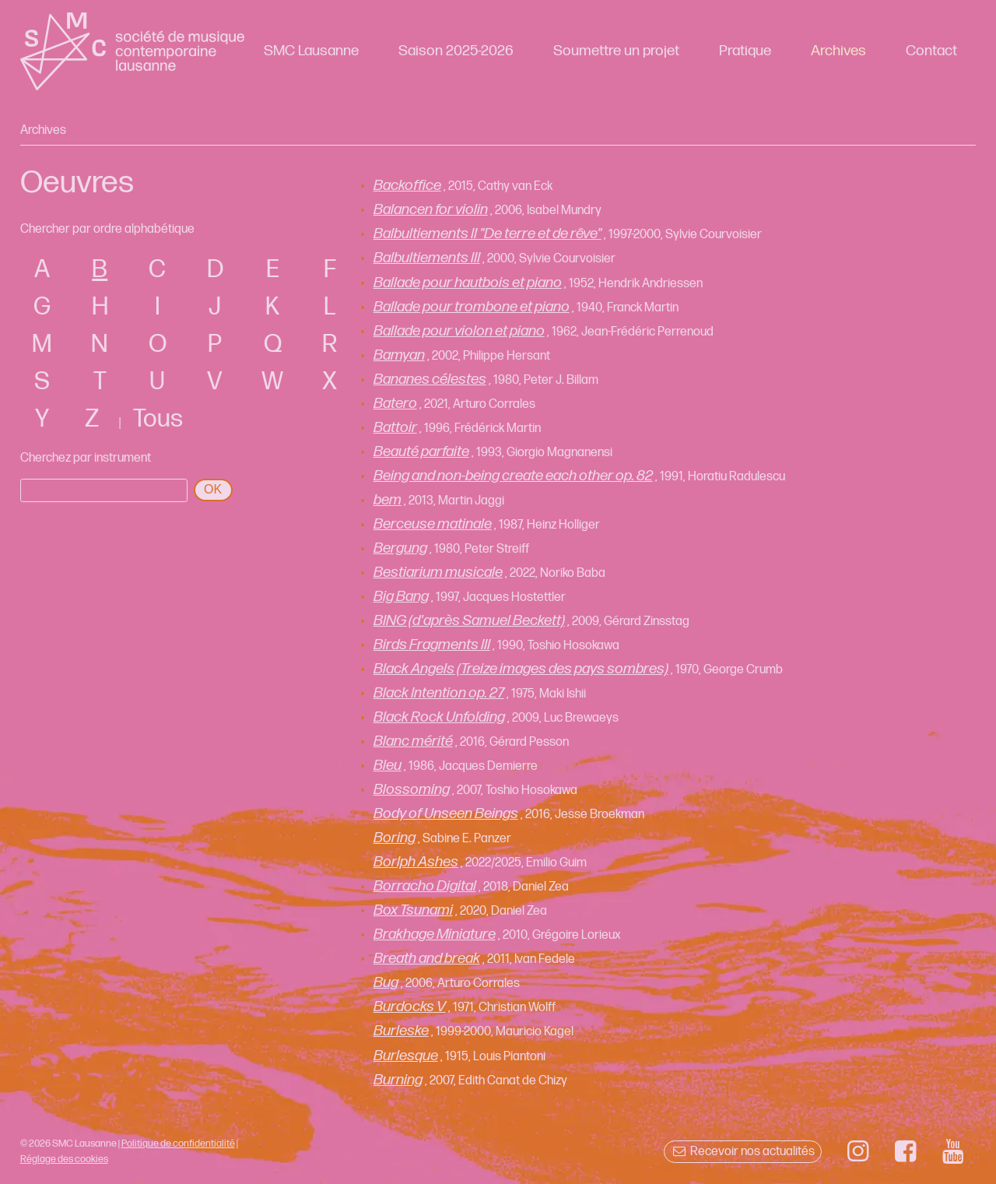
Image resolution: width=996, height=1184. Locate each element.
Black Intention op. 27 (439, 693)
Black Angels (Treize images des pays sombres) (521, 669)
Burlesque (406, 1056)
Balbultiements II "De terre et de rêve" (487, 234)
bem (388, 500)
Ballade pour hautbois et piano (468, 283)
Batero (395, 404)
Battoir (395, 428)
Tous (158, 419)
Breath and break (427, 959)
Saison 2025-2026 (456, 51)
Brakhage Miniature (435, 934)
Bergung (400, 548)
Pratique (745, 51)
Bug (386, 983)
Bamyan (399, 355)
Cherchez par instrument (85, 458)
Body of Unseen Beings (446, 814)
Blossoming (412, 790)
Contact (931, 51)
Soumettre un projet (616, 51)
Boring (395, 838)
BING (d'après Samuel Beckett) (469, 621)
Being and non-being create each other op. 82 (513, 476)
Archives (838, 51)
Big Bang (401, 597)
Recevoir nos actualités (743, 1151)
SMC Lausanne (311, 51)
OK (213, 489)
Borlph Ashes (416, 862)
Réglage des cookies (64, 1159)
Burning (398, 1080)
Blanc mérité (413, 741)
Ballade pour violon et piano (459, 331)
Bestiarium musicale (438, 572)
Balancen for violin (431, 210)
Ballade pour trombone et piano (472, 307)
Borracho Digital (425, 886)
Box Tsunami (413, 910)
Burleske (401, 1031)
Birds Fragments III (432, 645)
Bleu (388, 766)
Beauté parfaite (421, 452)
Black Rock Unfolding (439, 717)
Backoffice (407, 186)
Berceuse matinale (433, 524)
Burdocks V (410, 1007)
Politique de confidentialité (178, 1143)
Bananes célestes (430, 379)
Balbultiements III (427, 258)
